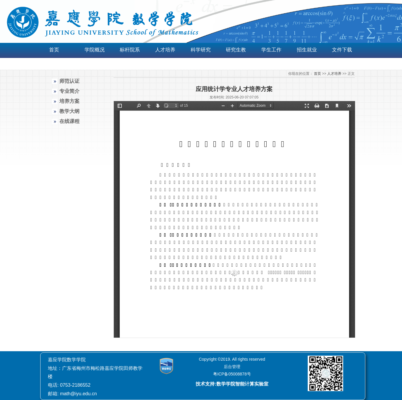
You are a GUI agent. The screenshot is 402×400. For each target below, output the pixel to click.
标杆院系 (130, 50)
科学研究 (201, 50)
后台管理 (232, 366)
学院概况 (95, 50)
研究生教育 (236, 56)
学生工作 (271, 50)
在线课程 (69, 121)
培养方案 (69, 101)
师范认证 (69, 81)
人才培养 (165, 50)
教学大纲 (69, 111)
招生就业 (307, 50)
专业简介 (69, 91)
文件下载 (342, 50)
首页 (54, 50)
